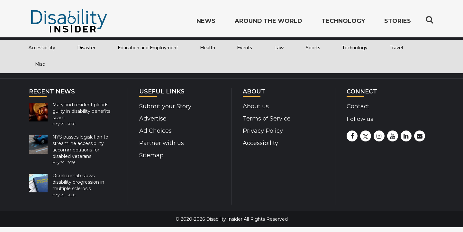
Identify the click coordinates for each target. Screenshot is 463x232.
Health (207, 47)
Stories (397, 21)
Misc (40, 64)
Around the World (268, 21)
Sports (313, 47)
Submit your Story (164, 106)
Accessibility (41, 47)
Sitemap (151, 155)
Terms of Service (266, 118)
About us (255, 106)
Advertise (152, 118)
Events (244, 47)
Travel (396, 47)
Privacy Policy (261, 131)
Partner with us (160, 143)
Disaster (86, 47)
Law (279, 47)
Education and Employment (148, 47)
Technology (355, 47)
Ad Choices (154, 131)
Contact (358, 106)
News (205, 21)
